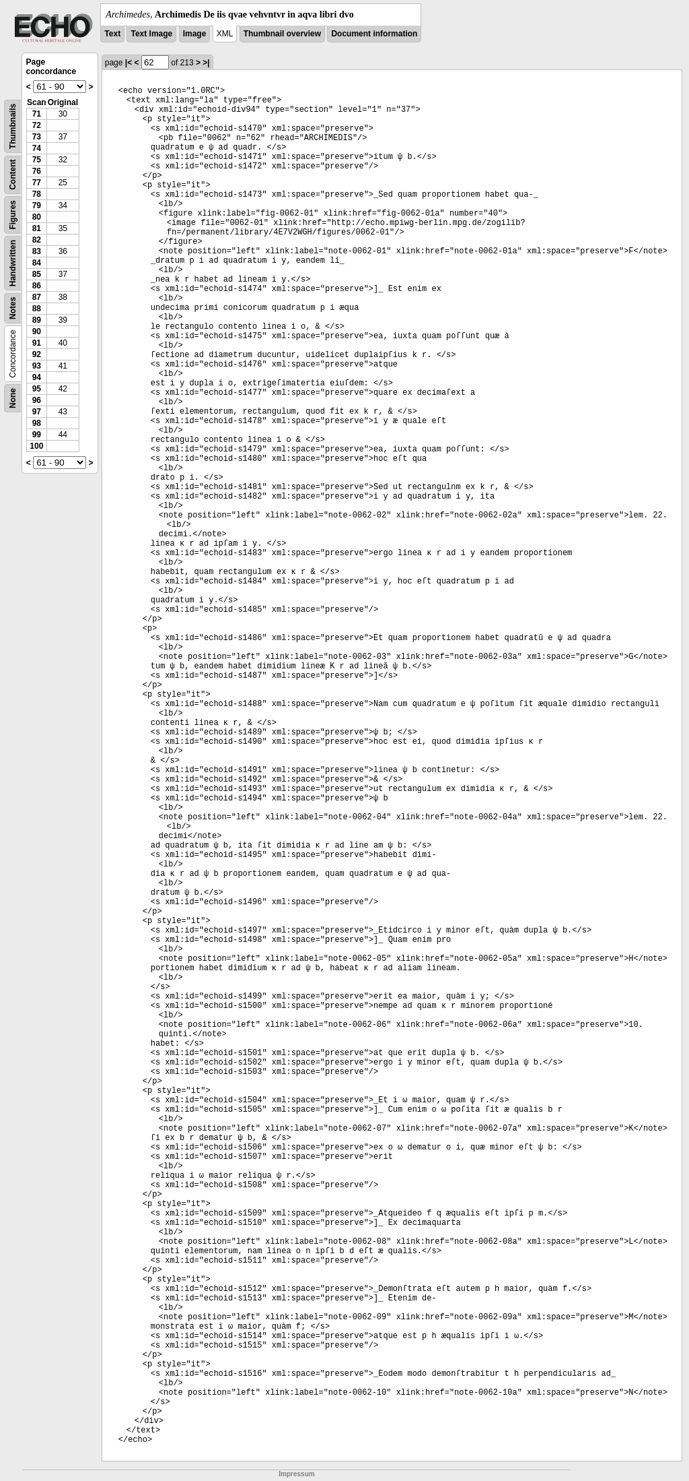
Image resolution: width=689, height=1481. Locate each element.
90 (36, 331)
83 (36, 251)
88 (36, 308)
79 (36, 205)
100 (36, 446)
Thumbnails (12, 126)
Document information (374, 33)
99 (36, 434)
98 (36, 423)
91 (36, 343)
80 (36, 217)
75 (36, 159)
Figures (12, 214)
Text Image (151, 33)
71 (36, 114)
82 (36, 240)
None (12, 398)
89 (36, 320)
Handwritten (12, 263)
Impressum (296, 1474)
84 (36, 262)
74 (36, 148)
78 (36, 194)
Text (112, 33)
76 (36, 171)
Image (195, 33)
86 (36, 285)
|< (128, 62)
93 (36, 366)
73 (36, 136)
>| (206, 62)
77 (36, 182)
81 (36, 228)
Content (12, 175)
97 (36, 411)
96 (36, 400)
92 (36, 354)
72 (36, 125)
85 (36, 274)
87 (36, 297)
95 (36, 388)
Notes (12, 308)
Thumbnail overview (282, 33)
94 (36, 377)
